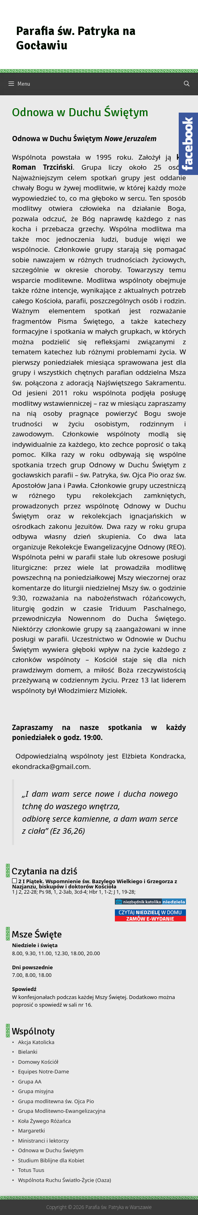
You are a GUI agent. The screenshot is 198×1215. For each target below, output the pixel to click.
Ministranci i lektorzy (43, 1140)
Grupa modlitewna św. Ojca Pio (56, 1101)
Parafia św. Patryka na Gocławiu (76, 38)
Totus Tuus (31, 1170)
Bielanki (27, 1051)
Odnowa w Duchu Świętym (51, 1150)
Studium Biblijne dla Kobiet (51, 1160)
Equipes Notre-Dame (43, 1071)
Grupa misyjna (36, 1091)
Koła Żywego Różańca (44, 1121)
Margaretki (31, 1130)
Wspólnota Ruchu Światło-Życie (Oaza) (64, 1180)
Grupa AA (29, 1081)
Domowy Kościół (38, 1061)
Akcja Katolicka (36, 1042)
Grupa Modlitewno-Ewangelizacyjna (62, 1110)
